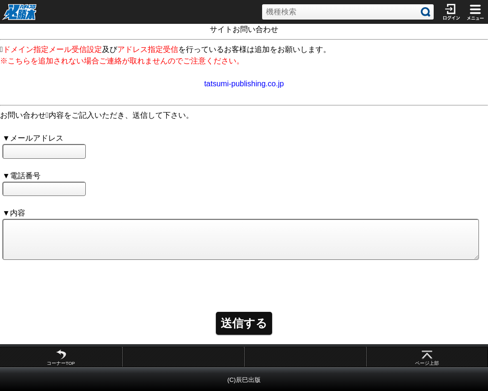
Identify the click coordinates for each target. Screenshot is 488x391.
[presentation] (74, 281)
